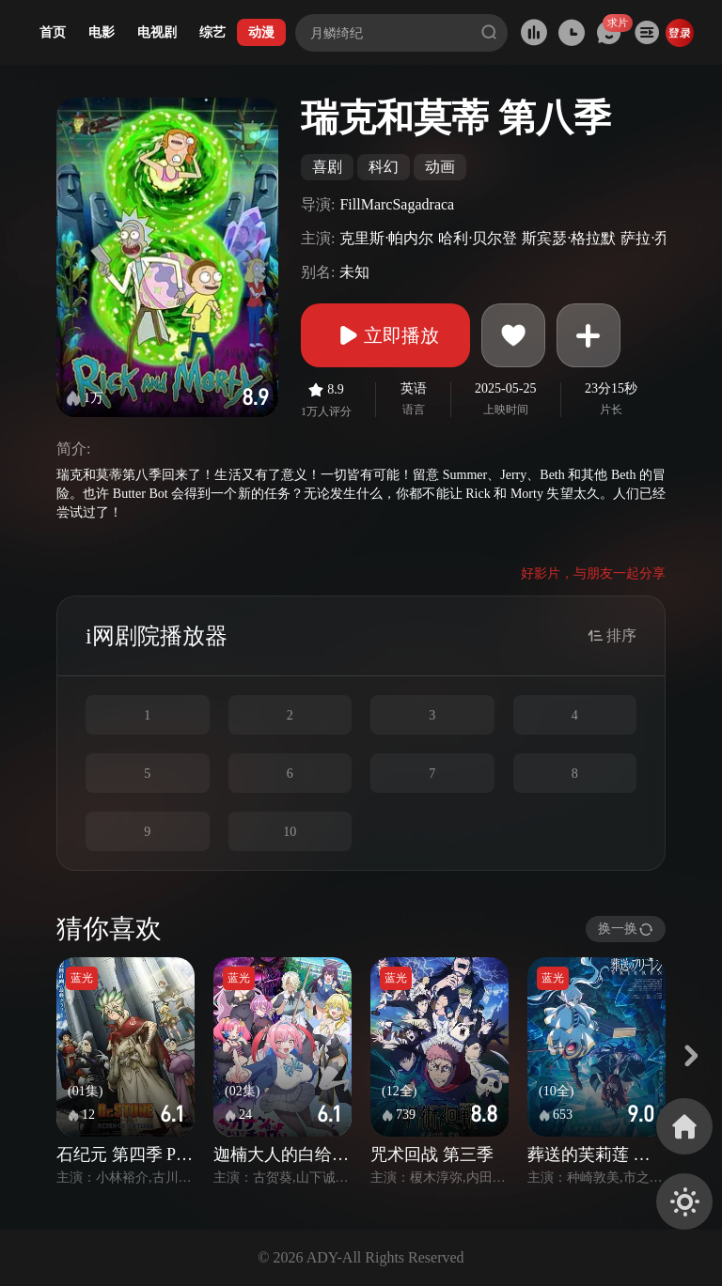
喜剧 (327, 167)
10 (289, 832)
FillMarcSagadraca (396, 204)
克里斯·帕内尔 (386, 238)
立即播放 (385, 335)
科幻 (384, 167)
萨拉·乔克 (652, 238)
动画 (440, 167)
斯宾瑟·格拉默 (569, 238)
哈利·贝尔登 (477, 238)
